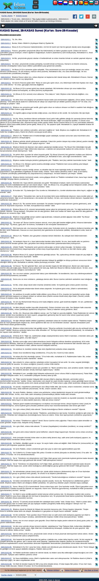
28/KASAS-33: (6, 236)
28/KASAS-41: (6, 285)
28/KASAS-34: (6, 241)
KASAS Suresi (21, 16)
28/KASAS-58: (6, 387)
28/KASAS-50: (6, 341)
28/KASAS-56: (6, 373)
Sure (35, 7)
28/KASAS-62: (6, 409)
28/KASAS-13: (6, 107)
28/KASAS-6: (6, 64)
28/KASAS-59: (6, 392)
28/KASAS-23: (6, 170)
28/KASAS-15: (6, 119)
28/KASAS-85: (6, 547)
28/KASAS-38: (6, 266)
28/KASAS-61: (6, 404)
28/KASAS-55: (6, 368)
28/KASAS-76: (6, 486)
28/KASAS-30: (6, 217)
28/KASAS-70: (6, 453)
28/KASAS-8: (6, 77)
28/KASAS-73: (6, 471)
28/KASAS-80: (6, 515)
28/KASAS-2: (6, 43)
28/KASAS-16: (6, 130)
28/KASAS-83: (6, 534)
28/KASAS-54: (6, 362)
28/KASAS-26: (6, 190)
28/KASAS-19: (6, 147)
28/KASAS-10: (6, 88)
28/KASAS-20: (6, 155)
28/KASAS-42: (6, 289)
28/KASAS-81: (6, 521)
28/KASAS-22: (6, 164)
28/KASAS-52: (6, 353)
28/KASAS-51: (6, 349)
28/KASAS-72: (6, 464)
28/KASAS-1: (6, 39)
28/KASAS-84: (6, 539)
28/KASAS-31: (6, 223)
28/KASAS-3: (6, 47)
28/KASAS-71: (6, 458)
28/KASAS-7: (6, 70)
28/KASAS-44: (6, 302)
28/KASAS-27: (6, 196)
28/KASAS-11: (6, 94)
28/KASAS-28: (6, 204)
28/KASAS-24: (6, 177)
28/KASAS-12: (6, 100)
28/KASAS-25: (6, 183)
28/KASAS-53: (6, 356)
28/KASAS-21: (6, 160)
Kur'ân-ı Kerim (7, 16)
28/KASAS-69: (6, 449)
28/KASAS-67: (6, 438)
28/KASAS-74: (6, 477)
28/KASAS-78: (6, 502)
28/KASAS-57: (6, 379)
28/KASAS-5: (6, 58)
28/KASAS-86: (6, 553)
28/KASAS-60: (6, 398)
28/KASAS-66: (6, 432)
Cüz (35, 2)
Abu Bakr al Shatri (91, 570)
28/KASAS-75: (6, 481)
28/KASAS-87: (6, 558)
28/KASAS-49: (6, 336)
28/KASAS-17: (6, 136)
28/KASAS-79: (6, 509)
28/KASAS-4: (6, 51)
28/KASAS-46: (6, 313)
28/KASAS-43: (6, 294)
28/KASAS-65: (6, 426)
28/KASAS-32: (6, 228)
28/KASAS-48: (6, 328)
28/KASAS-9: (6, 83)
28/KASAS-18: (6, 141)
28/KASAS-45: (6, 307)
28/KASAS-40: (6, 279)
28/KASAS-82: (6, 526)
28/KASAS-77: (6, 494)
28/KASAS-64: (6, 421)
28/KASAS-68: (6, 443)
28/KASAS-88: (6, 564)
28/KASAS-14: (6, 113)
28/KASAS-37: (6, 260)
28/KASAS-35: (6, 247)
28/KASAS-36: (6, 255)
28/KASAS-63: (6, 413)
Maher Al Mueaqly (72, 570)
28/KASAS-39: (6, 274)
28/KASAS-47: (6, 321)
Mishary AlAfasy (53, 570)
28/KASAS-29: (6, 209)
